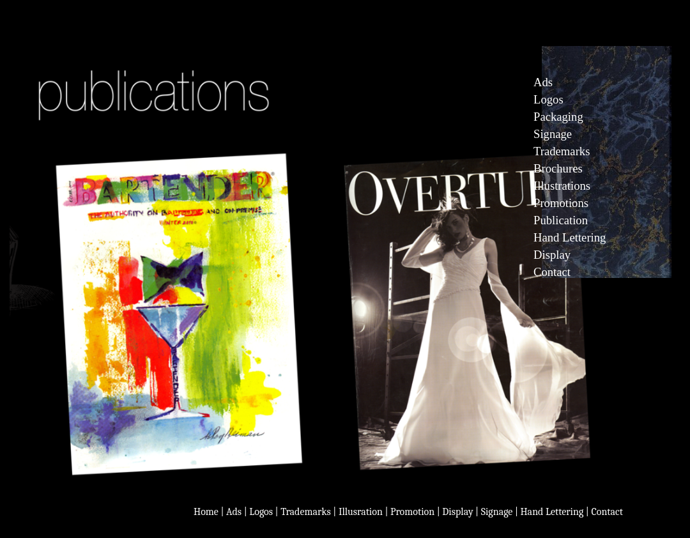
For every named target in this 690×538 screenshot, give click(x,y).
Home (206, 512)
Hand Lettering (569, 237)
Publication (560, 220)
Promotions (560, 203)
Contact (552, 272)
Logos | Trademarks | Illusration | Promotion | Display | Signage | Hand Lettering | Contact (436, 512)
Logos (548, 99)
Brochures (558, 168)
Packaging (558, 116)
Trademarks (561, 151)
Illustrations (561, 185)
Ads (233, 512)
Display (552, 254)
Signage (552, 134)
